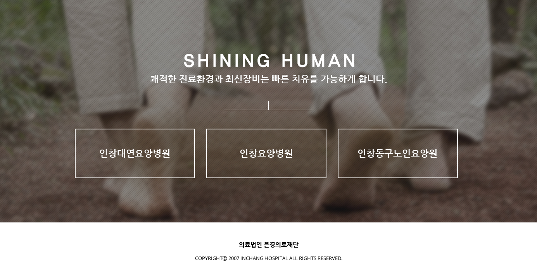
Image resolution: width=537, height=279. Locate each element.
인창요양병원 (266, 153)
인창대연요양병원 (135, 153)
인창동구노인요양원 (397, 153)
